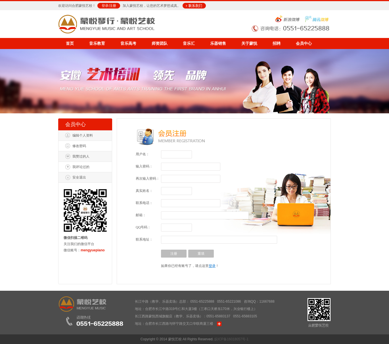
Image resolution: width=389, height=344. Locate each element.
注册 (112, 6)
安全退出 (79, 177)
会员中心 (304, 43)
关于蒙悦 (249, 43)
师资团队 (160, 43)
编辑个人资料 (82, 135)
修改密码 (79, 146)
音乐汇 (189, 43)
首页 (70, 43)
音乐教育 (97, 43)
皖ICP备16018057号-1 (231, 339)
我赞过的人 (80, 156)
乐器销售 (218, 43)
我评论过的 (80, 167)
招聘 (277, 43)
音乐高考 (128, 43)
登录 (105, 6)
